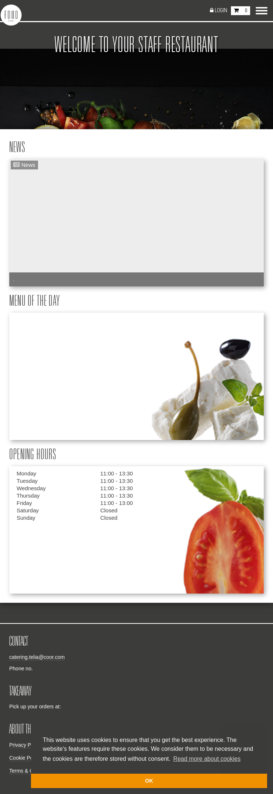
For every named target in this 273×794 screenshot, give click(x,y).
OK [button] (149, 781)
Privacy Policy (25, 745)
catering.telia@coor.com (37, 657)
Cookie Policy (25, 758)
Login (221, 10)
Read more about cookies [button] (207, 759)
